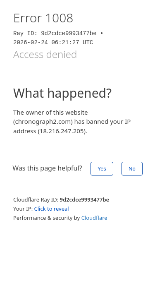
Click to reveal (51, 208)
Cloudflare (94, 217)
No (132, 169)
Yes (102, 169)
